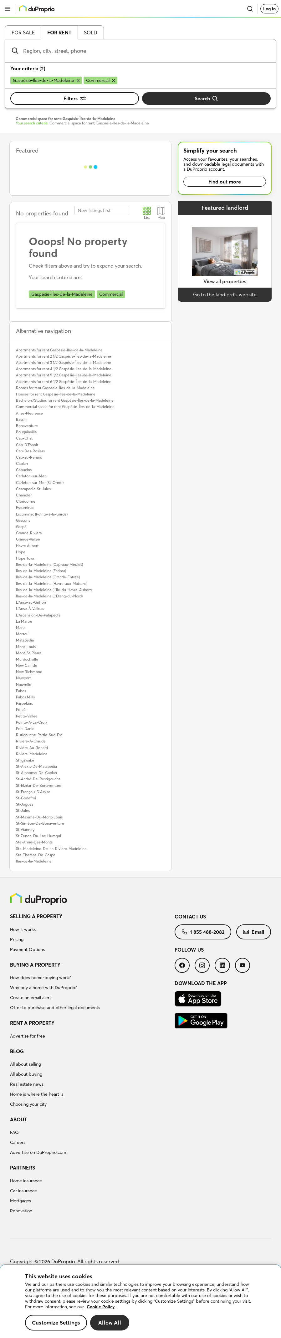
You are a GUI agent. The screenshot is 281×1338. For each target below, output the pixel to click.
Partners (22, 1167)
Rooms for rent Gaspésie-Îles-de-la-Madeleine (55, 387)
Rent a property (32, 1023)
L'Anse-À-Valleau (30, 608)
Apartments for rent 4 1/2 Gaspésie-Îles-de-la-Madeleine (63, 368)
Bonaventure (27, 425)
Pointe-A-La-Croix (31, 722)
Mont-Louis (26, 646)
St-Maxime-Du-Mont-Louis (39, 817)
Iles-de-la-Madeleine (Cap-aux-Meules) (49, 564)
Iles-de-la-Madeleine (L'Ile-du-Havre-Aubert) (54, 589)
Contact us (190, 916)
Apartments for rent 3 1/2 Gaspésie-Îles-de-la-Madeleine (63, 362)
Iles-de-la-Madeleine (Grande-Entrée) (48, 577)
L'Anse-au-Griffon (31, 602)
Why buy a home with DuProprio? (43, 987)
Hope (20, 552)
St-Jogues (24, 804)
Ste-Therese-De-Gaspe (35, 855)
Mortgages (20, 1201)
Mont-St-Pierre (29, 653)
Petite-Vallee (27, 716)
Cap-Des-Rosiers (30, 451)
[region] (140, 1301)
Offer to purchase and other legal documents (55, 1007)
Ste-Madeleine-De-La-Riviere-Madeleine (51, 848)
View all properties (224, 281)
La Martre (24, 621)
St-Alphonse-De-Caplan (36, 772)
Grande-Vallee (28, 539)
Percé (21, 709)
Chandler (24, 495)
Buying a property (35, 965)
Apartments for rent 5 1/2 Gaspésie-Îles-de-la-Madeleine (63, 375)
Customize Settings (56, 1322)
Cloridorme (25, 501)
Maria (20, 627)
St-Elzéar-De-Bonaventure (38, 785)
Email (253, 932)
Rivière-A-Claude (31, 741)
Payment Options (27, 949)
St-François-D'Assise (33, 791)
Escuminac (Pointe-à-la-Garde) (42, 514)
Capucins (24, 469)
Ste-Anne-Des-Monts (34, 842)
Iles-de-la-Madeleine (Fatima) (41, 570)
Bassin (21, 419)
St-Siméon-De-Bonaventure (40, 823)
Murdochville (27, 659)
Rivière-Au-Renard (32, 747)
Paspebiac (24, 703)
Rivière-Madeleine (32, 754)
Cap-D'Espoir (27, 444)
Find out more (224, 182)
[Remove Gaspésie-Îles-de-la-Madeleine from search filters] (46, 80)
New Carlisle (26, 665)
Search (206, 98)
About (18, 1119)
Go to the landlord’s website (225, 294)
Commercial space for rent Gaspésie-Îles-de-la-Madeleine (65, 406)
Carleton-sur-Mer (31, 476)
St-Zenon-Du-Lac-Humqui (38, 835)
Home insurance (26, 1181)
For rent (59, 32)
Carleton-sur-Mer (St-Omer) (40, 482)
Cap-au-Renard (29, 457)
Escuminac (25, 507)
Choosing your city (28, 1104)
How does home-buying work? (40, 977)
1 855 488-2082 (202, 932)
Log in (269, 9)
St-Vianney (25, 829)
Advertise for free (27, 1036)
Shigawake (25, 760)
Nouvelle (23, 684)
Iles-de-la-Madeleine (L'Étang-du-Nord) (49, 596)
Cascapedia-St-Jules (33, 488)
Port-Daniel (25, 728)
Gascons (23, 520)
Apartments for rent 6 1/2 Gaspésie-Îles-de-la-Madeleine (63, 381)
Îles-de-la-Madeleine (34, 861)
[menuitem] (92, 933)
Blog (17, 1051)
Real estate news (26, 1084)
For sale (23, 32)
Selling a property (36, 916)
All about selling (25, 1064)
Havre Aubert (27, 545)
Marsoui (22, 633)
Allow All (109, 1322)
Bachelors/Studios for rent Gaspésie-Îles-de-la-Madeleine (65, 400)
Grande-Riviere (29, 533)
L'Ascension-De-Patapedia (38, 615)
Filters (75, 98)
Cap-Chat (24, 438)
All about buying (26, 1074)
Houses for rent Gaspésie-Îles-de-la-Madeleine (55, 394)
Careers (17, 1142)
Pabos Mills (25, 697)
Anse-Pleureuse (29, 413)
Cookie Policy (101, 1307)
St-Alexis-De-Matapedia (36, 766)
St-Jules (23, 810)
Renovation (21, 1211)
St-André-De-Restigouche (38, 779)
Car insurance (23, 1191)
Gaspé (21, 526)
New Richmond (29, 671)
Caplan (22, 463)
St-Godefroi (26, 798)
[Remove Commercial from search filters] (100, 80)
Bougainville (26, 432)
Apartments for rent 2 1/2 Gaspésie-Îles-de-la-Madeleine (63, 356)
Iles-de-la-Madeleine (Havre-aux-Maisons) (51, 583)
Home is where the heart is (36, 1094)
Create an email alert (30, 997)
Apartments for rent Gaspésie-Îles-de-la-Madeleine (59, 350)
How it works (23, 929)
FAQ (14, 1132)
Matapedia (25, 640)
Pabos (21, 690)
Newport (23, 678)
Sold (90, 32)
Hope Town (25, 558)
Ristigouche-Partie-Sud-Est (39, 734)
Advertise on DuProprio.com (38, 1152)
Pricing (16, 939)
